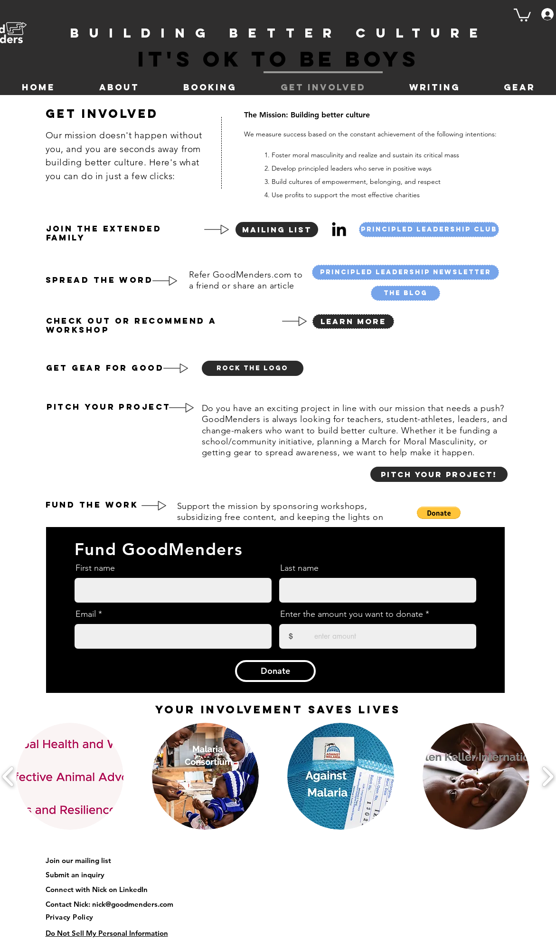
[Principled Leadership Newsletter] (405, 272)
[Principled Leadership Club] (429, 229)
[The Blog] (405, 293)
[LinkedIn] (339, 229)
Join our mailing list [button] (78, 860)
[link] (522, 14)
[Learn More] (353, 321)
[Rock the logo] (252, 368)
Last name (299, 568)
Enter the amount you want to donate (351, 614)
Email (85, 614)
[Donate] (275, 671)
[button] (277, 229)
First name (95, 568)
